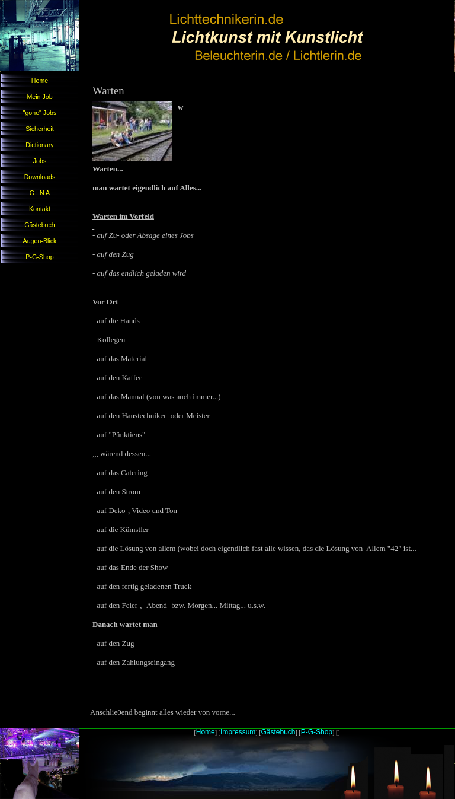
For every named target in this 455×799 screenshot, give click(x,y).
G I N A (40, 192)
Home (39, 80)
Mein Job (39, 96)
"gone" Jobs (40, 112)
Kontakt (39, 208)
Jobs (40, 160)
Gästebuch (39, 224)
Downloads (40, 176)
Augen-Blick (40, 240)
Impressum (237, 732)
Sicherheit (39, 128)
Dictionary (39, 144)
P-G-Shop (39, 256)
